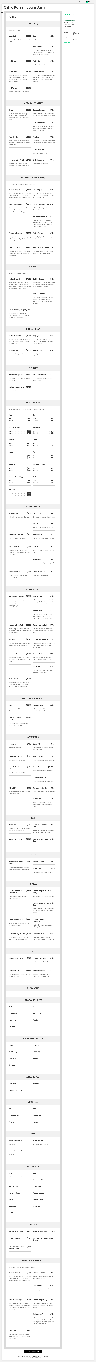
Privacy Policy (37, 1357)
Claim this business (69, 24)
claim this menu (33, 1352)
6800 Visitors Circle (69, 20)
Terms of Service (29, 1357)
